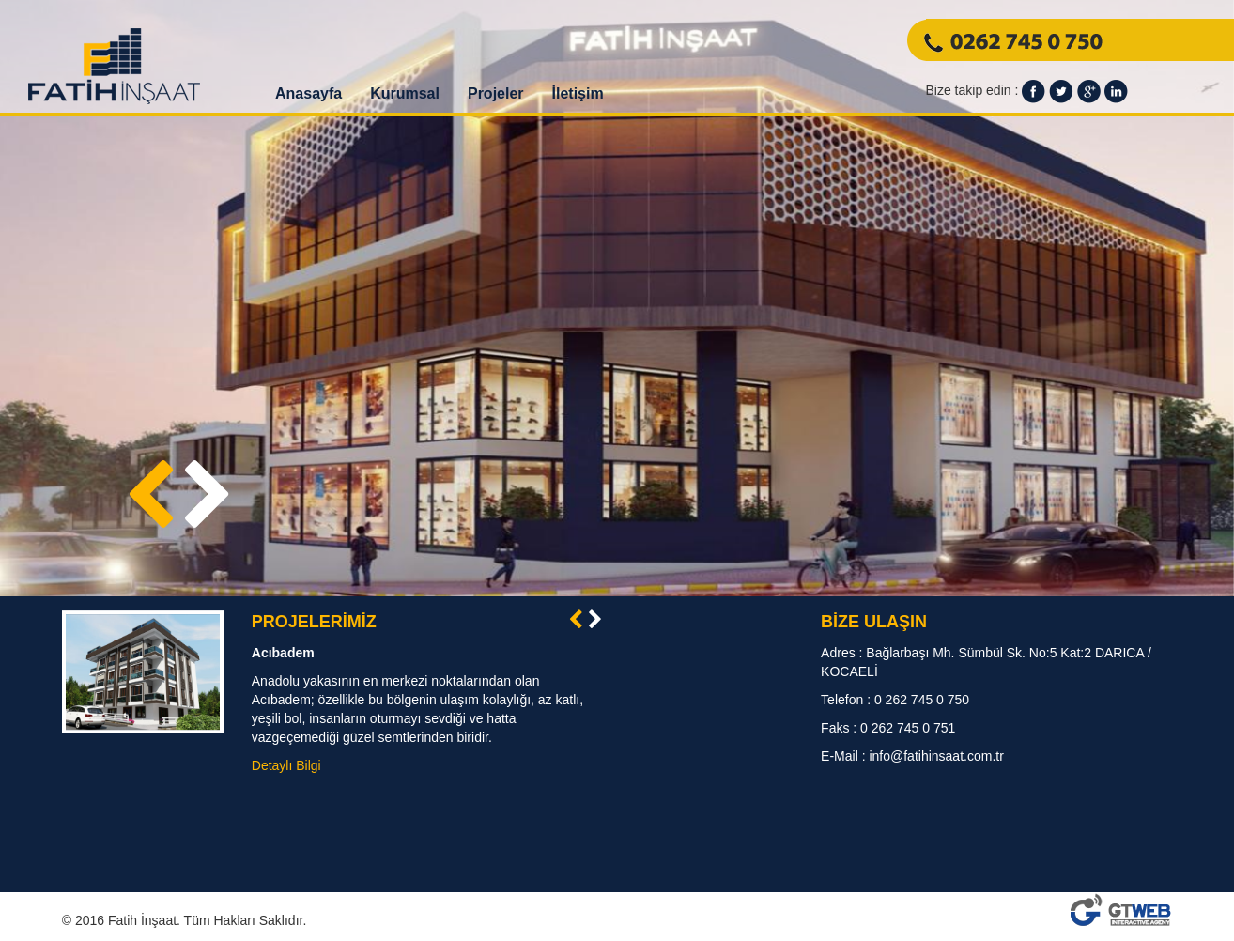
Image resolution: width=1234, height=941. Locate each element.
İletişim (578, 93)
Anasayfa (308, 93)
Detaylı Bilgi (286, 765)
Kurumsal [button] (405, 93)
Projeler (496, 93)
